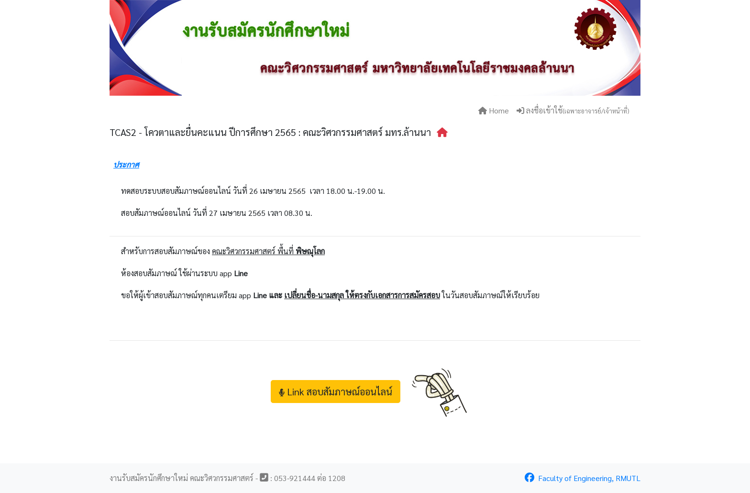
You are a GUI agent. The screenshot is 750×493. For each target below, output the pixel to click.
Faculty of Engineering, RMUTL (582, 478)
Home (493, 110)
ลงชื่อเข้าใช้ (573, 110)
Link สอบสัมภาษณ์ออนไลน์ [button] (335, 391)
